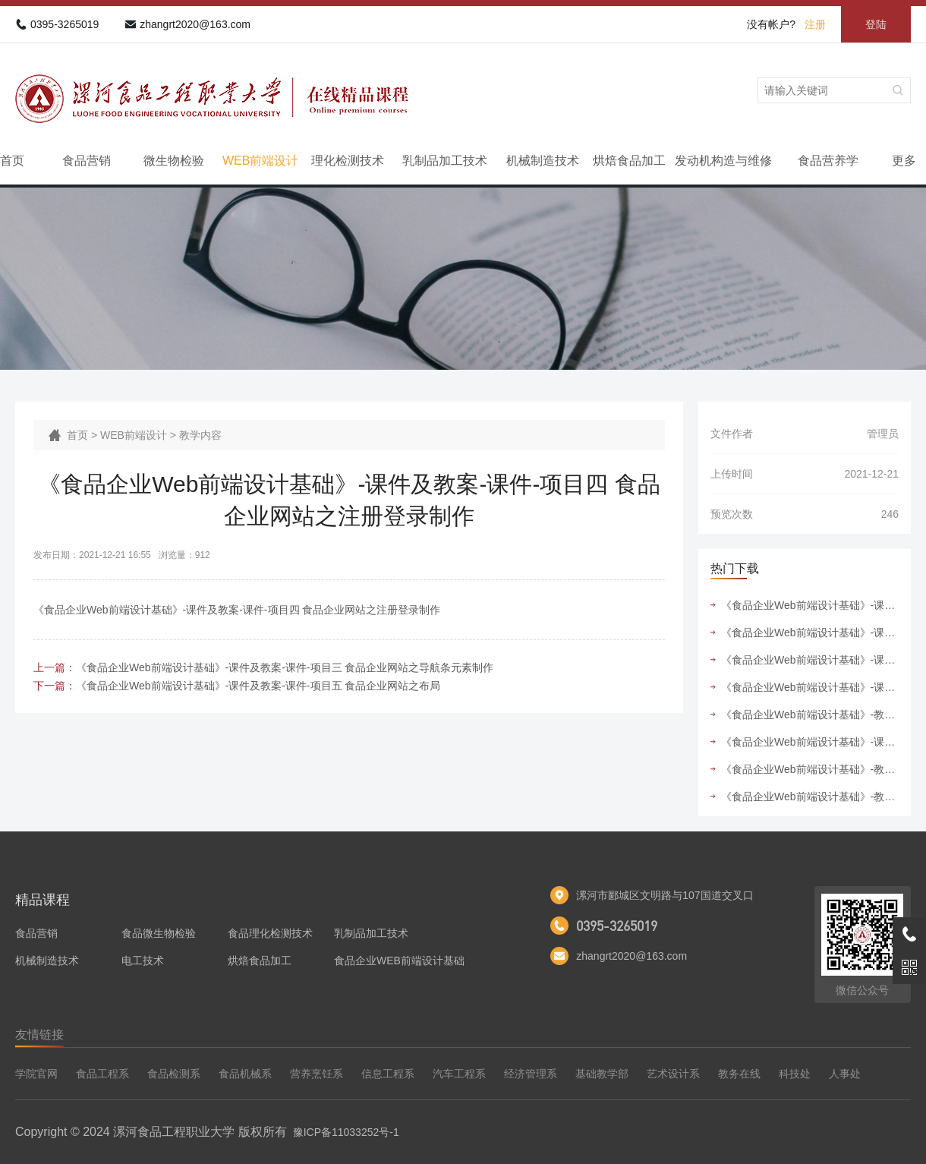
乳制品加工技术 (444, 160)
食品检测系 (173, 1074)
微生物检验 (173, 160)
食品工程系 (102, 1074)
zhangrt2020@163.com (195, 24)
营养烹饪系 (316, 1074)
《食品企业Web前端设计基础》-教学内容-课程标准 (810, 769)
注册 (815, 24)
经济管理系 (530, 1074)
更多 (904, 160)
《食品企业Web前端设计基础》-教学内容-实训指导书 (810, 714)
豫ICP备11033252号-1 (346, 1132)
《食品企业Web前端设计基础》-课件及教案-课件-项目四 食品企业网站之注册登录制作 (810, 687)
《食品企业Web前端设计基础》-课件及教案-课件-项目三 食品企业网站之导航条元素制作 (284, 667)
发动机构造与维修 (723, 160)
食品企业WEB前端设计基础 (399, 960)
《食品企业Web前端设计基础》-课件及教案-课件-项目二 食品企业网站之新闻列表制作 (810, 660)
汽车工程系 (459, 1074)
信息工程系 (387, 1074)
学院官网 (36, 1074)
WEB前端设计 (260, 160)
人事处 (845, 1074)
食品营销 (86, 160)
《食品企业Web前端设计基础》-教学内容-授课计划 (810, 796)
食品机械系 (245, 1074)
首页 (12, 160)
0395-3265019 (64, 24)
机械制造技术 (542, 160)
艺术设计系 (673, 1074)
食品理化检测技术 (270, 933)
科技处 (795, 1074)
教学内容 (200, 435)
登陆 (876, 24)
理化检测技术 (347, 160)
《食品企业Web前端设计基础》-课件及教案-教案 (810, 742)
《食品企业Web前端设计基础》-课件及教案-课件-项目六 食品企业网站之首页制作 (810, 605)
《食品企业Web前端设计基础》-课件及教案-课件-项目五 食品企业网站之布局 (258, 686)
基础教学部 (601, 1074)
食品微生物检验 (158, 933)
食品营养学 (828, 160)
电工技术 (142, 960)
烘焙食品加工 (629, 160)
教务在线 (739, 1074)
